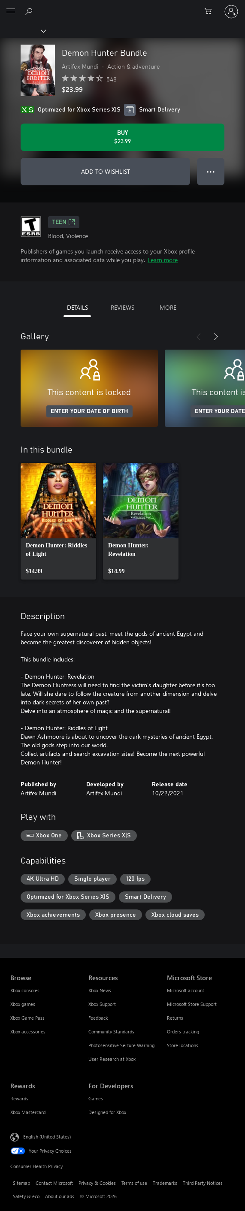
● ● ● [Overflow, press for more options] (211, 171)
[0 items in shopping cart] (210, 11)
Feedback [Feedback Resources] (98, 1018)
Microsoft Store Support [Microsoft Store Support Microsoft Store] (192, 1004)
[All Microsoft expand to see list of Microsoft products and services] (10, 11)
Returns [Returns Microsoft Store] (175, 1018)
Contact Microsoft (54, 1183)
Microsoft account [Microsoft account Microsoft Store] (185, 990)
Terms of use (134, 1183)
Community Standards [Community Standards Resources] (111, 1031)
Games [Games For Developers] (95, 1098)
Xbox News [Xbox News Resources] (99, 990)
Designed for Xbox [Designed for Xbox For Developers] (107, 1112)
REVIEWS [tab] (122, 307)
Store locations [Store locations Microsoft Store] (182, 1045)
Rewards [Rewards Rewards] (19, 1098)
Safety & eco (26, 1196)
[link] (58, 521)
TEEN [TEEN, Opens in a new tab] (63, 222)
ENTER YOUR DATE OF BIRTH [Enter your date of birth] (89, 411)
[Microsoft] (122, 6)
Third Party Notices (203, 1183)
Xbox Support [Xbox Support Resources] (102, 1004)
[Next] (215, 337)
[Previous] (198, 337)
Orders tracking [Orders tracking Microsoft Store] (183, 1031)
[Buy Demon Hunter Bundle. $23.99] (122, 137)
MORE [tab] (168, 307)
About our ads (59, 1196)
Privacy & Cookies (97, 1183)
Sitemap (21, 1183)
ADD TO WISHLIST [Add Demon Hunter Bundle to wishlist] (105, 171)
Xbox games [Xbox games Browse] (22, 1004)
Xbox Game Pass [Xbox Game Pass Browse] (27, 1018)
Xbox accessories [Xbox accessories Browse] (27, 1031)
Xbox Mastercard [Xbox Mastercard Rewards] (27, 1112)
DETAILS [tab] (77, 307)
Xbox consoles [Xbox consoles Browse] (24, 990)
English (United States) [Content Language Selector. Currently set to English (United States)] (47, 1136)
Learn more (163, 260)
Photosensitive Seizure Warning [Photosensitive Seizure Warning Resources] (121, 1045)
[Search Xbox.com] (30, 11)
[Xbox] (22, 30)
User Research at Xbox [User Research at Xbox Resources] (112, 1059)
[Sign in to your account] (231, 11)
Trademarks (165, 1183)
